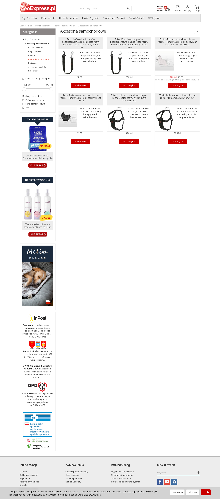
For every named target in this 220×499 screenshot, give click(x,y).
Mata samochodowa (33, 103)
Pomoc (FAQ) (120, 465)
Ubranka (31, 55)
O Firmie (23, 471)
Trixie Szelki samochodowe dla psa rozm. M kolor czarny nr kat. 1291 (177, 96)
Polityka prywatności (29, 481)
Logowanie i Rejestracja (122, 471)
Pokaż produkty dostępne (36, 78)
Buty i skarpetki (34, 51)
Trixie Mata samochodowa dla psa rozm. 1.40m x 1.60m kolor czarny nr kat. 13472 (80, 98)
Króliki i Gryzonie (90, 18)
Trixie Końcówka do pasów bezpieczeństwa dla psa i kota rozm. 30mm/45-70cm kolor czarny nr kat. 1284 (129, 43)
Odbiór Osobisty (73, 481)
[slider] (24, 89)
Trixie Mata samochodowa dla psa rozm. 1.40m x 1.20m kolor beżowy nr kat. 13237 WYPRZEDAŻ (177, 42)
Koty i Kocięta (48, 18)
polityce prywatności (90, 494)
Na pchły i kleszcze (68, 18)
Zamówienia (74, 465)
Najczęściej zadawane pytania (125, 481)
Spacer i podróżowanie (37, 43)
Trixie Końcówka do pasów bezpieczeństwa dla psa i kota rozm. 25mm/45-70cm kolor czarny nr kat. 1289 (81, 43)
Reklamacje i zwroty (29, 474)
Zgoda (205, 492)
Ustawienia (177, 492)
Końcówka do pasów (33, 100)
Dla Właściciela (136, 18)
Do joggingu (33, 63)
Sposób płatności (73, 478)
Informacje (28, 465)
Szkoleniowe (33, 71)
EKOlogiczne (154, 18)
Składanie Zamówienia (122, 474)
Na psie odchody (35, 47)
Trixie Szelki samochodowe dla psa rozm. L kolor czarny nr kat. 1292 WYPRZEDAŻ (129, 98)
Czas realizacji (72, 474)
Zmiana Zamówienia (121, 478)
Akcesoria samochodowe (39, 59)
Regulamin (25, 478)
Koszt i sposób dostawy (76, 471)
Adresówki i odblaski (37, 67)
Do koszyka (80, 85)
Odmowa (192, 492)
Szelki (26, 107)
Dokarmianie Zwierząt (114, 18)
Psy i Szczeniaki (29, 18)
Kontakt (23, 485)
